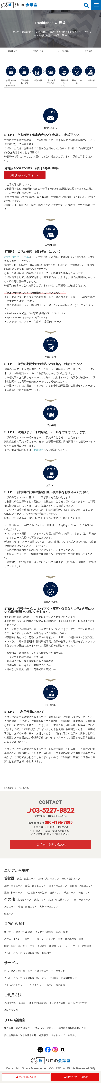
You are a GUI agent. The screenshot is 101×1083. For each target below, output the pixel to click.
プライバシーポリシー (44, 1028)
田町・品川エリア (71, 878)
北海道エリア (24, 899)
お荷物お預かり (69, 978)
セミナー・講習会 (44, 931)
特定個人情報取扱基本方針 (72, 1028)
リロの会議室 (7, 788)
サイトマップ (58, 1035)
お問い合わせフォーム (25, 175)
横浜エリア (55, 892)
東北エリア (40, 899)
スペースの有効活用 (38, 971)
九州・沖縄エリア (49, 906)
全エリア (8, 913)
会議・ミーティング (44, 938)
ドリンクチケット (34, 985)
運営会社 (8, 1028)
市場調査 (41, 946)
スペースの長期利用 (14, 971)
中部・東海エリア (81, 899)
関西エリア (10, 906)
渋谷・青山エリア (58, 885)
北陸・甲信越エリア (58, 899)
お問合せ (72, 1035)
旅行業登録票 (23, 1028)
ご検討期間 (37, 74)
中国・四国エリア (27, 906)
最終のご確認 (77, 75)
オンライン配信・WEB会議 (18, 931)
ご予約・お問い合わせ (51, 844)
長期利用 (46, 953)
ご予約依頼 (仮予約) (24, 75)
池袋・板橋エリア (13, 892)
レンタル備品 (63, 51)
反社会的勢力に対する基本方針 (20, 1035)
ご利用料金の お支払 (64, 76)
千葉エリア (69, 892)
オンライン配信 (50, 978)
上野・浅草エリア (13, 885)
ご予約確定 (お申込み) (50, 75)
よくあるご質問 (57, 1003)
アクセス (88, 51)
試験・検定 (62, 931)
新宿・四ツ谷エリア (35, 885)
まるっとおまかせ (13, 985)
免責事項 (43, 1035)
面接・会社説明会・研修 (70, 938)
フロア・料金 (37, 51)
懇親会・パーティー (59, 946)
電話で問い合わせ (26, 1077)
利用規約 (39, 449)
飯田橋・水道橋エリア (81, 885)
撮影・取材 (10, 946)
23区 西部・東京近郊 (36, 892)
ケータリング (58, 971)
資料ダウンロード (13, 1010)
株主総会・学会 (26, 946)
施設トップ (12, 51)
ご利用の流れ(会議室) (15, 1003)
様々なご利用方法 (77, 1003)
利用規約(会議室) (37, 1003)
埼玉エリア (84, 892)
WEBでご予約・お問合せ (75, 1077)
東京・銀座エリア (26, 878)
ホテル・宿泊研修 (82, 946)
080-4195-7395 (59, 822)
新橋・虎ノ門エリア (48, 878)
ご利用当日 (90, 74)
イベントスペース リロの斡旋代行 (21, 953)
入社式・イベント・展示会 (18, 938)
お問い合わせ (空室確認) (11, 76)
